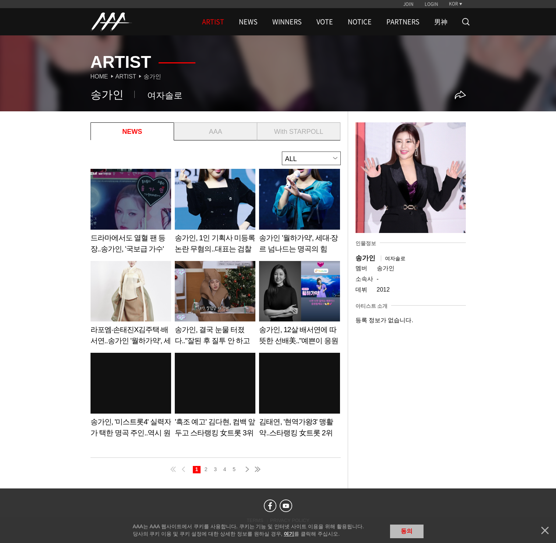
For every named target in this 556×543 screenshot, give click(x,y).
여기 (289, 534)
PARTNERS (402, 21)
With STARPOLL (298, 131)
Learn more (131, 213)
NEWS (248, 21)
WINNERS (287, 21)
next (245, 469)
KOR (453, 3)
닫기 (545, 530)
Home (99, 76)
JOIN (408, 4)
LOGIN (431, 4)
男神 (440, 21)
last (257, 469)
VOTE (324, 21)
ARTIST (213, 21)
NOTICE (360, 21)
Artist (126, 76)
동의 (406, 531)
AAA (215, 131)
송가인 (152, 76)
